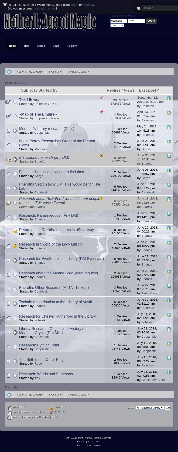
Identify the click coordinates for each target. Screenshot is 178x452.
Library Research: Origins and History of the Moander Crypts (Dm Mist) (55, 331)
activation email (45, 8)
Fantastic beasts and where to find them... (53, 172)
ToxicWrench (150, 293)
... (23, 82)
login (74, 5)
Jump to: (131, 408)
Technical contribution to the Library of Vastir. (56, 302)
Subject (28, 90)
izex (37, 378)
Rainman (40, 104)
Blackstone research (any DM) (44, 158)
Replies (113, 90)
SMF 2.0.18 (71, 437)
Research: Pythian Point (39, 345)
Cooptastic (41, 349)
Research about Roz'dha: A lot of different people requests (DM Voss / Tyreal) (59, 201)
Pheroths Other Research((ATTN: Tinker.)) (54, 287)
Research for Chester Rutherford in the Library (57, 316)
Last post (149, 90)
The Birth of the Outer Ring (41, 360)
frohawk (40, 320)
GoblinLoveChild (153, 380)
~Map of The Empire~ (38, 114)
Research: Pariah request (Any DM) (48, 215)
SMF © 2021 (85, 437)
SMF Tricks (94, 441)
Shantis (39, 161)
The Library (29, 100)
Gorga (38, 176)
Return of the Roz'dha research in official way (56, 230)
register (88, 5)
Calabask (41, 192)
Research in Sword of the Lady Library (50, 244)
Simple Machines (102, 437)
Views (129, 90)
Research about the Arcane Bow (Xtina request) (58, 273)
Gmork (146, 149)
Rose (38, 363)
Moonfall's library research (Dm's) (46, 129)
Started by (47, 90)
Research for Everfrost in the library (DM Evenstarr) (61, 259)
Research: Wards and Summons (46, 374)
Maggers (40, 149)
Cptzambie (42, 132)
